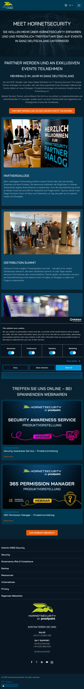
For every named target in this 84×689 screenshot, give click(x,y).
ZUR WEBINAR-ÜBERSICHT (42, 532)
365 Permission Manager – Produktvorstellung (29, 515)
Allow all (68, 368)
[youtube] (47, 662)
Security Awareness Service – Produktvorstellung (31, 450)
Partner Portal (11, 685)
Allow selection (42, 368)
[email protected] (42, 643)
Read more (8, 456)
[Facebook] (32, 662)
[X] (37, 662)
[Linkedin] (42, 662)
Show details (72, 361)
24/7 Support (7, 682)
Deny (15, 368)
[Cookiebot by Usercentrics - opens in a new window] (71, 320)
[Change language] (68, 5)
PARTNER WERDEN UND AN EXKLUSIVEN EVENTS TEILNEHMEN (42, 111)
